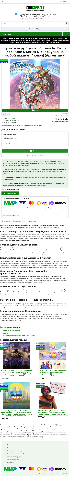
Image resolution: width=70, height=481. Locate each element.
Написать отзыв (63, 115)
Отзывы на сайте (10, 193)
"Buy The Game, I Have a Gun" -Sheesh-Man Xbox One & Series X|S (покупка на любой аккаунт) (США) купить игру (52, 412)
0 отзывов (54, 115)
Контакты (10, 463)
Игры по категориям (14, 457)
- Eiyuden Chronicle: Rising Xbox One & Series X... (20, 335)
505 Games (11, 118)
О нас (9, 445)
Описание (6, 221)
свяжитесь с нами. (14, 210)
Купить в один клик (35, 155)
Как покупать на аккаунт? (15, 451)
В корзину (35, 151)
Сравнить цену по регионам (60, 121)
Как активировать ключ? (15, 454)
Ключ (7, 143)
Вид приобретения (9, 134)
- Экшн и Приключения (11, 331)
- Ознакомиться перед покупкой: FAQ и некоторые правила (21, 125)
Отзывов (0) (32, 221)
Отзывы (9, 448)
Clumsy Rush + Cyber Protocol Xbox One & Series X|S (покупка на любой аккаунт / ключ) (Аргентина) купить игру (52, 373)
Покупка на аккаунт (11, 138)
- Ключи (5, 333)
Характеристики (19, 221)
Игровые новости (13, 460)
